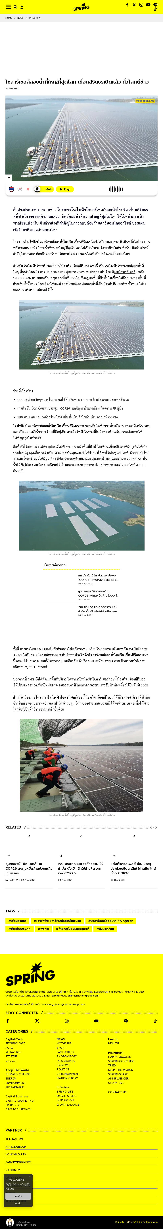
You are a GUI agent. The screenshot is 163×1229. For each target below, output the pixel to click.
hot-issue (64, 1043)
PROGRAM (115, 1053)
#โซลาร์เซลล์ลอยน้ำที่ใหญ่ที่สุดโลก (110, 921)
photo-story (67, 1056)
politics (63, 1070)
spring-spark (118, 1074)
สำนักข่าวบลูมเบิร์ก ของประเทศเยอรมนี (82, 703)
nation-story (67, 1078)
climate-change (17, 1074)
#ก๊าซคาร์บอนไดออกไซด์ (72, 929)
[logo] (81, 7)
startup (11, 1056)
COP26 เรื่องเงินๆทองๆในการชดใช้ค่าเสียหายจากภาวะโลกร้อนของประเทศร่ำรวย (73, 399)
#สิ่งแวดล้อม (105, 929)
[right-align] (14, 6)
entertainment (68, 1074)
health (113, 1043)
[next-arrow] (156, 827)
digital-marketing (19, 1101)
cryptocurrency (18, 1109)
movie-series (66, 1096)
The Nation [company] (14, 1139)
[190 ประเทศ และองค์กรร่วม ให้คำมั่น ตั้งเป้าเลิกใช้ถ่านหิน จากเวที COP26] (81, 872)
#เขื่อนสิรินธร (17, 921)
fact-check (65, 1052)
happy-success (119, 1057)
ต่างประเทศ (34, 18)
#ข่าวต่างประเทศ (19, 929)
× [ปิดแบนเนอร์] (30, 1176)
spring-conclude (121, 1061)
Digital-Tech (14, 1039)
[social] (127, 5)
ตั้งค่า (18, 1203)
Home (8, 18)
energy (10, 1079)
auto (9, 1048)
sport (61, 1048)
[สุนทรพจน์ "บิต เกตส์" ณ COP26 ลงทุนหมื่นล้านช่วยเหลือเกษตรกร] (29, 872)
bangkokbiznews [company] (18, 1162)
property (12, 1105)
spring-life (65, 1092)
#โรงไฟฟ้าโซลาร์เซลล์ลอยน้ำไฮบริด (57, 921)
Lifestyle (63, 1087)
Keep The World (17, 1070)
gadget (11, 1061)
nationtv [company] (12, 1170)
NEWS (20, 18)
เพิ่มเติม (9, 1188)
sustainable (14, 1087)
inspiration (65, 1100)
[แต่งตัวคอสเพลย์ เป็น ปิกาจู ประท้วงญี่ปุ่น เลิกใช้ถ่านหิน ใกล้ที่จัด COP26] (134, 872)
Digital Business (16, 1097)
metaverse (13, 1052)
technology (15, 1043)
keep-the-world (120, 1070)
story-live (116, 1083)
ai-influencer (118, 1079)
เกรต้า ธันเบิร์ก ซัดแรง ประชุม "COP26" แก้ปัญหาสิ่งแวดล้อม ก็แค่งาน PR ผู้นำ (70, 408)
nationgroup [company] (15, 1147)
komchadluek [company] (15, 1155)
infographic (66, 1061)
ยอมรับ (18, 1196)
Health (113, 1039)
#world (43, 929)
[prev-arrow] (151, 827)
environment (15, 1083)
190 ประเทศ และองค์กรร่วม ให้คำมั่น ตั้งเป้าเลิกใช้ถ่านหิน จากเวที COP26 (67, 417)
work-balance (68, 1105)
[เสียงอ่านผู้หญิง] (44, 189)
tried (112, 1066)
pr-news (63, 1065)
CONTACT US (117, 1092)
